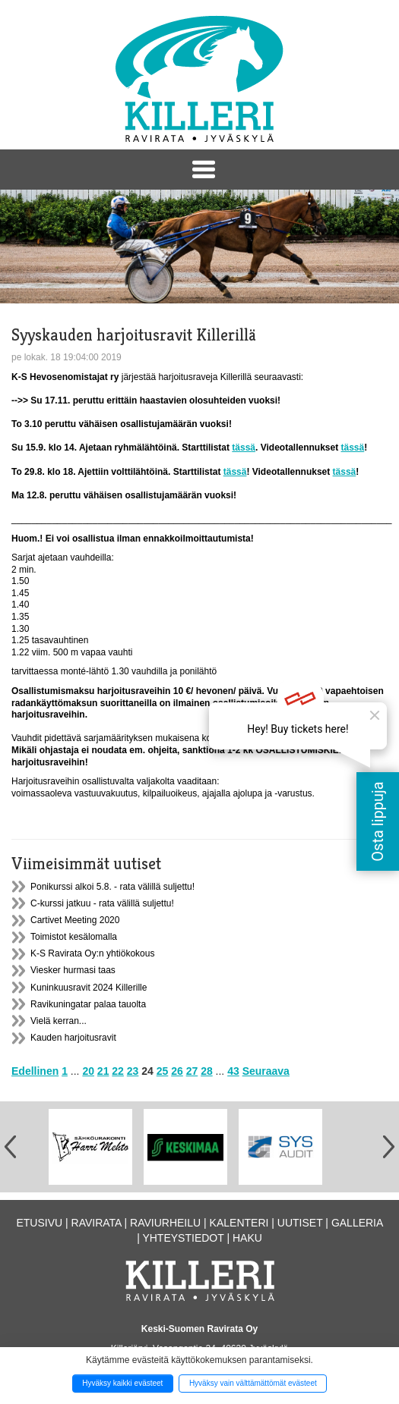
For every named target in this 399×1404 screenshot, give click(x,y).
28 (207, 1071)
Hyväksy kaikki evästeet (122, 1383)
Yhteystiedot (182, 1238)
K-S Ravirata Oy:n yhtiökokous (92, 953)
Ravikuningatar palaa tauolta (88, 1004)
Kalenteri (239, 1223)
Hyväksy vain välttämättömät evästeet (253, 1383)
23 (133, 1071)
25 (163, 1071)
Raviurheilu (165, 1223)
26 (177, 1071)
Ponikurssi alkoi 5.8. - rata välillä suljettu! (112, 886)
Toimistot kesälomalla (73, 936)
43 (233, 1071)
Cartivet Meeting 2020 (74, 920)
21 (103, 1071)
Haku (247, 1238)
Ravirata (96, 1223)
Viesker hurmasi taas (73, 970)
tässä (243, 447)
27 (192, 1071)
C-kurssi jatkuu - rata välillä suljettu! (102, 903)
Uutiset (300, 1223)
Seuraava (266, 1071)
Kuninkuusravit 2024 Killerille (88, 987)
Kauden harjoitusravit (73, 1037)
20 (88, 1071)
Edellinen (35, 1071)
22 (118, 1071)
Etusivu (39, 1223)
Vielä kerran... (58, 1021)
